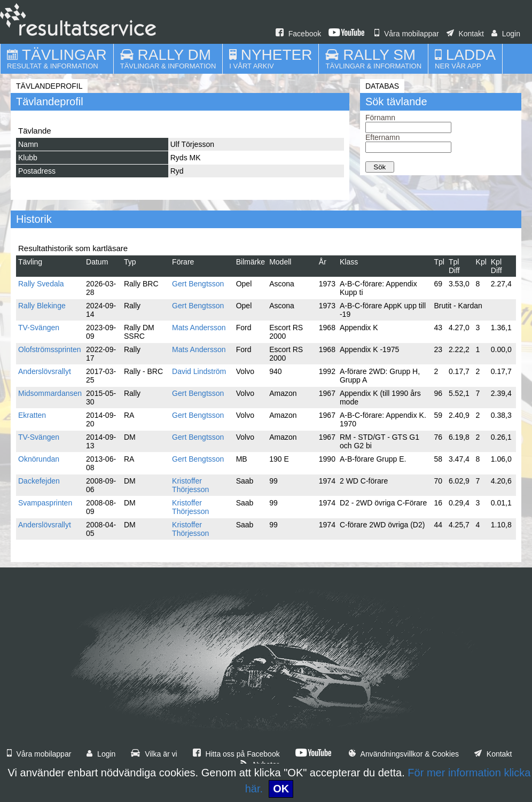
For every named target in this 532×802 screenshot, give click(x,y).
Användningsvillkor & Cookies (404, 754)
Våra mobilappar (406, 33)
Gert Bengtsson (198, 283)
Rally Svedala (41, 283)
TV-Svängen (38, 327)
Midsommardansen (50, 393)
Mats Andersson (198, 327)
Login (505, 33)
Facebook (298, 33)
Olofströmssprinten (49, 349)
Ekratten (32, 415)
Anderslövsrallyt (44, 371)
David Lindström (199, 371)
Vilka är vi (154, 754)
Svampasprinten (45, 503)
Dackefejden (39, 481)
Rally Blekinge (42, 305)
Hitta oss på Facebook (236, 754)
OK (281, 789)
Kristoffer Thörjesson (190, 485)
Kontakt (465, 33)
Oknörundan (38, 459)
